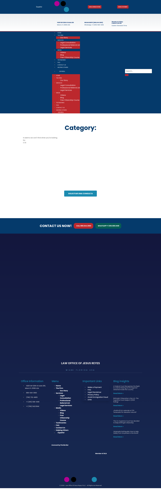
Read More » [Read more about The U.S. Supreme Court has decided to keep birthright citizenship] (118, 427)
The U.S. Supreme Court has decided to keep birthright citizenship (126, 422)
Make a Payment (95, 387)
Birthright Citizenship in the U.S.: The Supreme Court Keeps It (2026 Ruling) (126, 400)
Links (90, 400)
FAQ (57, 106)
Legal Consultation (68, 43)
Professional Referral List (70, 45)
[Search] (126, 75)
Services (61, 41)
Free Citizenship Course (69, 58)
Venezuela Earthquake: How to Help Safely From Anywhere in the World (126, 433)
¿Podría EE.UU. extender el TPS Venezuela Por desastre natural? (124, 412)
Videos (63, 53)
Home (58, 76)
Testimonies (62, 60)
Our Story (64, 81)
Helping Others (63, 68)
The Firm (60, 36)
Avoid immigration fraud (98, 397)
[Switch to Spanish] (80, 490)
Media (60, 50)
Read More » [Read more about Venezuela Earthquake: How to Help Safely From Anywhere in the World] (118, 437)
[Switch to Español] (38, 6)
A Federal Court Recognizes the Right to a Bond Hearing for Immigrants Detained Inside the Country (126, 388)
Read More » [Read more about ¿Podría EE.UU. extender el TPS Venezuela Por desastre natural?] (118, 416)
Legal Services (66, 48)
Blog (62, 55)
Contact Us (60, 108)
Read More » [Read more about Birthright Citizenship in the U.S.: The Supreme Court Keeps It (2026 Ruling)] (118, 406)
